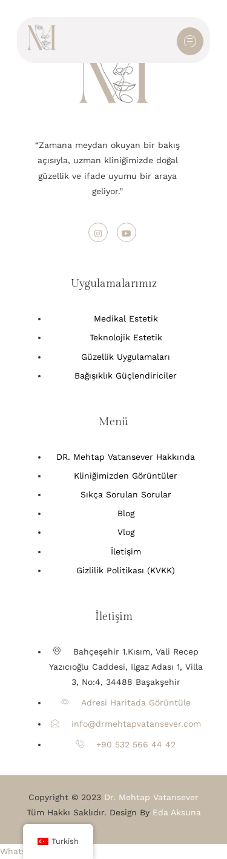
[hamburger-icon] (190, 41)
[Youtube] (126, 232)
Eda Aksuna (177, 812)
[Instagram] (98, 232)
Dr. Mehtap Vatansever (151, 797)
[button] (21, 851)
